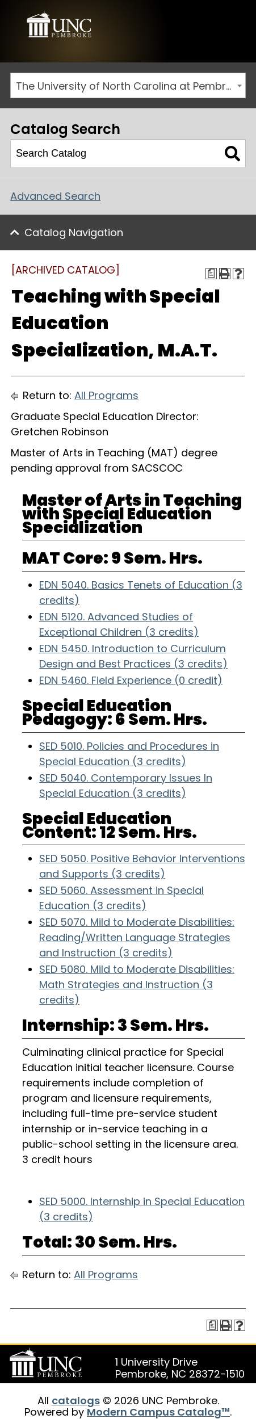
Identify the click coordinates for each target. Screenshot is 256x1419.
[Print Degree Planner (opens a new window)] (211, 273)
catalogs (76, 1400)
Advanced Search (55, 196)
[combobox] (128, 85)
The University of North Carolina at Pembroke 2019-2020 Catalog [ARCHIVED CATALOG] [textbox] (130, 86)
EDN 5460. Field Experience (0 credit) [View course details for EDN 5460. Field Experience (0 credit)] (131, 680)
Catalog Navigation (73, 232)
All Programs (106, 395)
